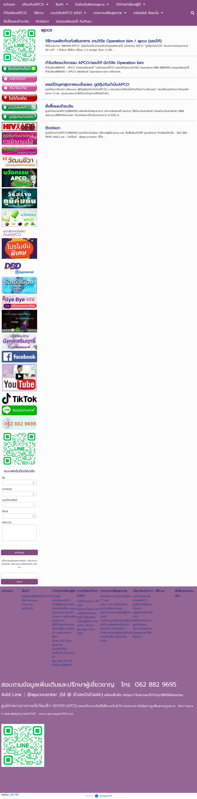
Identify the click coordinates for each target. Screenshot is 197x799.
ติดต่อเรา (52, 128)
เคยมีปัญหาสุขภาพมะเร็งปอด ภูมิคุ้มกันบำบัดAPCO (87, 84)
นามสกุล (7, 489)
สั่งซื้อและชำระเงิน (59, 106)
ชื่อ (3, 478)
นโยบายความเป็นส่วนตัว (22, 564)
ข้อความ (7, 522)
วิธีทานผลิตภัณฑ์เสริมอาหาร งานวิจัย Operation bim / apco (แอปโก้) (103, 41)
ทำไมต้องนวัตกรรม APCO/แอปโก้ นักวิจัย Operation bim (94, 63)
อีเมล (5, 511)
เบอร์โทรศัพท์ (9, 500)
